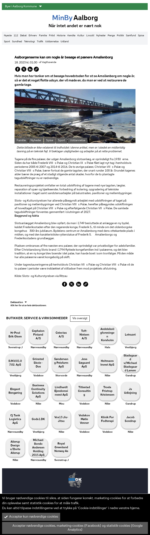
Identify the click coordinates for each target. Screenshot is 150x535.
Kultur (80, 35)
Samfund (131, 35)
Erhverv (33, 35)
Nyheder (101, 35)
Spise (141, 35)
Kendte (71, 35)
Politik (120, 35)
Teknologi (29, 41)
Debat (23, 35)
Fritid (52, 35)
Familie (43, 35)
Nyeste (8, 35)
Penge (111, 35)
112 (16, 35)
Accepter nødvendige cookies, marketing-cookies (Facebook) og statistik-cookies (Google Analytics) (73, 527)
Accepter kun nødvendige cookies (31, 516)
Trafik (40, 41)
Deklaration (28, 304)
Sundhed (17, 41)
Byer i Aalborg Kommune (23, 6)
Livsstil (90, 35)
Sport (7, 41)
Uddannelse (52, 41)
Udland (65, 41)
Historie (61, 35)
